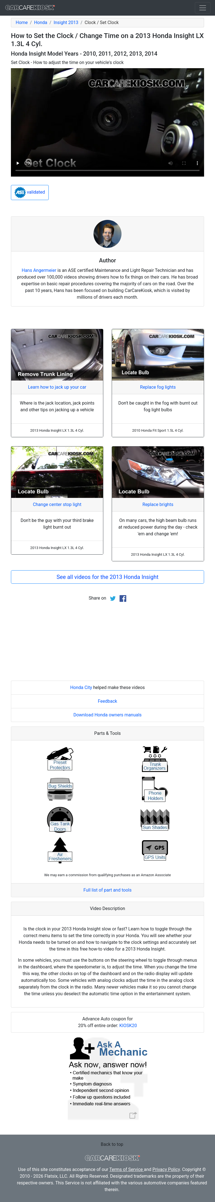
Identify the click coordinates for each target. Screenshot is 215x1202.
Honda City (81, 687)
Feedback (107, 701)
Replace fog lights (158, 387)
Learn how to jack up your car (57, 387)
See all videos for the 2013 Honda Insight (107, 577)
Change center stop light (57, 504)
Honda (40, 22)
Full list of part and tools (107, 890)
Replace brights (157, 504)
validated (30, 192)
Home (22, 22)
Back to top (112, 1144)
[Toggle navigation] (203, 7)
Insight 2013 (65, 22)
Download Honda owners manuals (107, 715)
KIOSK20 (128, 1025)
